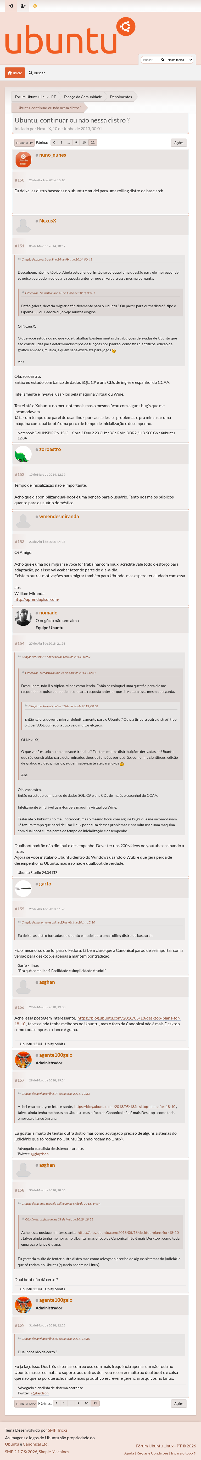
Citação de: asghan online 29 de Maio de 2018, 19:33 (56, 1094)
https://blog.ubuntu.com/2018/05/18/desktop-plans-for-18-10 (124, 1107)
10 (84, 142)
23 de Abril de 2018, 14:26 (47, 541)
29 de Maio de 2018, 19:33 (47, 1007)
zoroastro (50, 449)
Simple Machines (54, 1451)
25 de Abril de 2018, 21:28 (47, 643)
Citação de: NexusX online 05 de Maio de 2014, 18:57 (56, 657)
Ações (178, 143)
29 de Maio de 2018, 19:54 (47, 1080)
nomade (48, 612)
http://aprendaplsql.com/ (36, 599)
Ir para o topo (26, 1403)
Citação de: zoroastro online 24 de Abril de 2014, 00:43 (57, 259)
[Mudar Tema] (35, 6)
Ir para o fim (24, 142)
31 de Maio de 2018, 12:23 (47, 1325)
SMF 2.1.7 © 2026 (21, 1451)
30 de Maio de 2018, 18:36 (47, 1190)
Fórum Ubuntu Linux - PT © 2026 (166, 1445)
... (69, 142)
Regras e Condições (152, 1453)
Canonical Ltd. (35, 1443)
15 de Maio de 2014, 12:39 (47, 474)
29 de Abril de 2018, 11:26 (47, 909)
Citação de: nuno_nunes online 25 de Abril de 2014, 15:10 (58, 922)
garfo (45, 883)
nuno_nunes (52, 155)
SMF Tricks (58, 1429)
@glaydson (40, 1153)
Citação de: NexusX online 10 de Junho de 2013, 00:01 (60, 293)
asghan (47, 982)
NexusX (47, 220)
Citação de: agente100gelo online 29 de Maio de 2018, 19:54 (61, 1204)
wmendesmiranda (59, 516)
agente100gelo (55, 1055)
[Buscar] (163, 59)
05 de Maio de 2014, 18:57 (47, 246)
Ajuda (129, 1453)
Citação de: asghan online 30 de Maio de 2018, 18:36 (56, 1339)
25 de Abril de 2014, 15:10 (47, 180)
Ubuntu (12, 1443)
